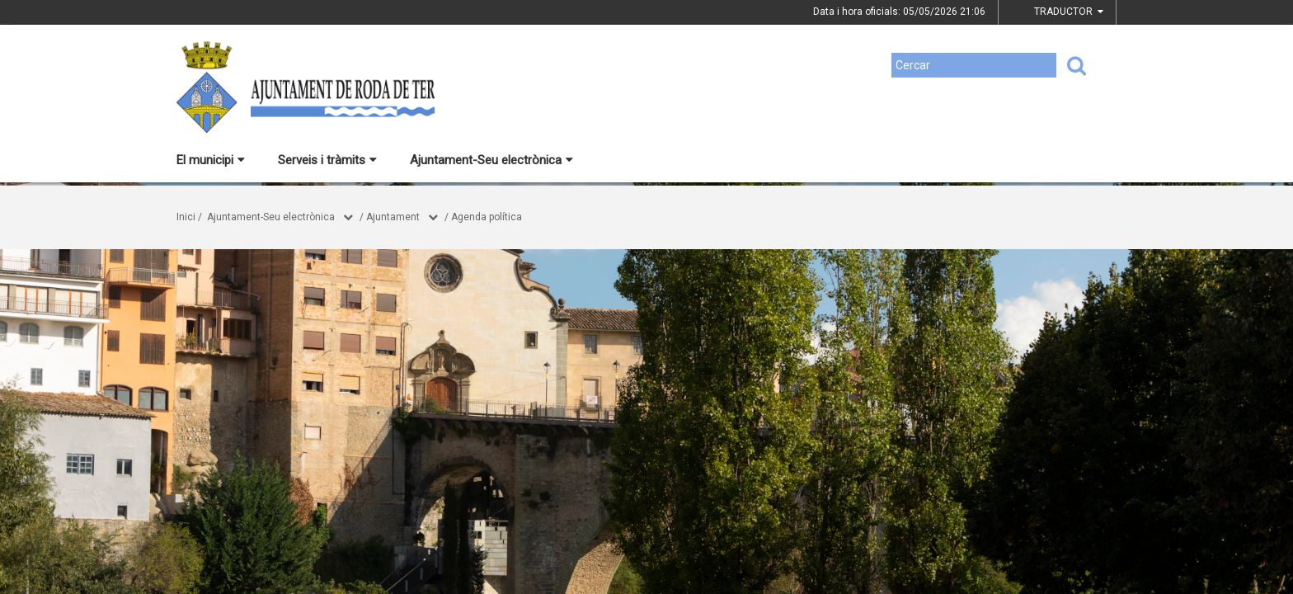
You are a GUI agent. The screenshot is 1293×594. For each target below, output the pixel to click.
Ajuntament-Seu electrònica (491, 160)
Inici (185, 217)
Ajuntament (393, 217)
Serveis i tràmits (327, 160)
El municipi (210, 160)
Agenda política (486, 217)
